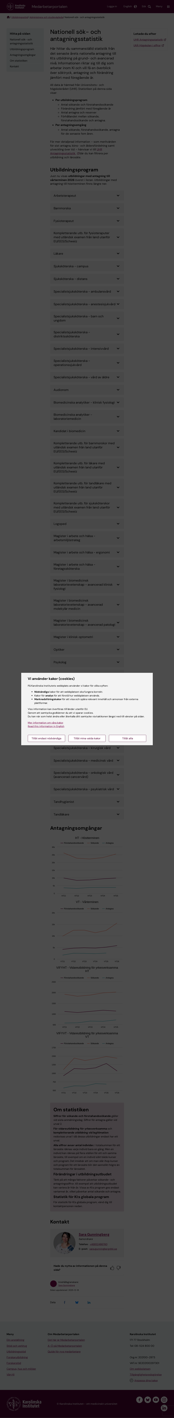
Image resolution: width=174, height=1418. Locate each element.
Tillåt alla (127, 738)
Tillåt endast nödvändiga (46, 738)
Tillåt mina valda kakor (87, 738)
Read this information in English (46, 726)
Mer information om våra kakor (45, 722)
